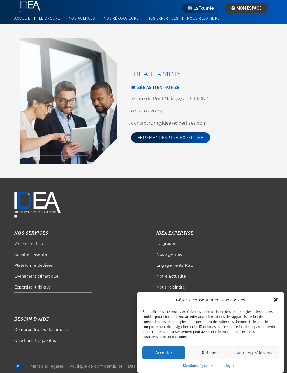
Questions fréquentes (35, 340)
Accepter (163, 354)
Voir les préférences (256, 354)
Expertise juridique (32, 287)
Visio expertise (28, 243)
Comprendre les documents (41, 329)
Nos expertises (162, 18)
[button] (276, 301)
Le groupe (49, 18)
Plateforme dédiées (33, 265)
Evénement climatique (36, 276)
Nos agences (82, 18)
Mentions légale (195, 366)
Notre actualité (171, 276)
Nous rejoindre (203, 18)
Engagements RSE (174, 265)
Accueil (22, 18)
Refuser (209, 354)
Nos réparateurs (121, 18)
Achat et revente (30, 254)
